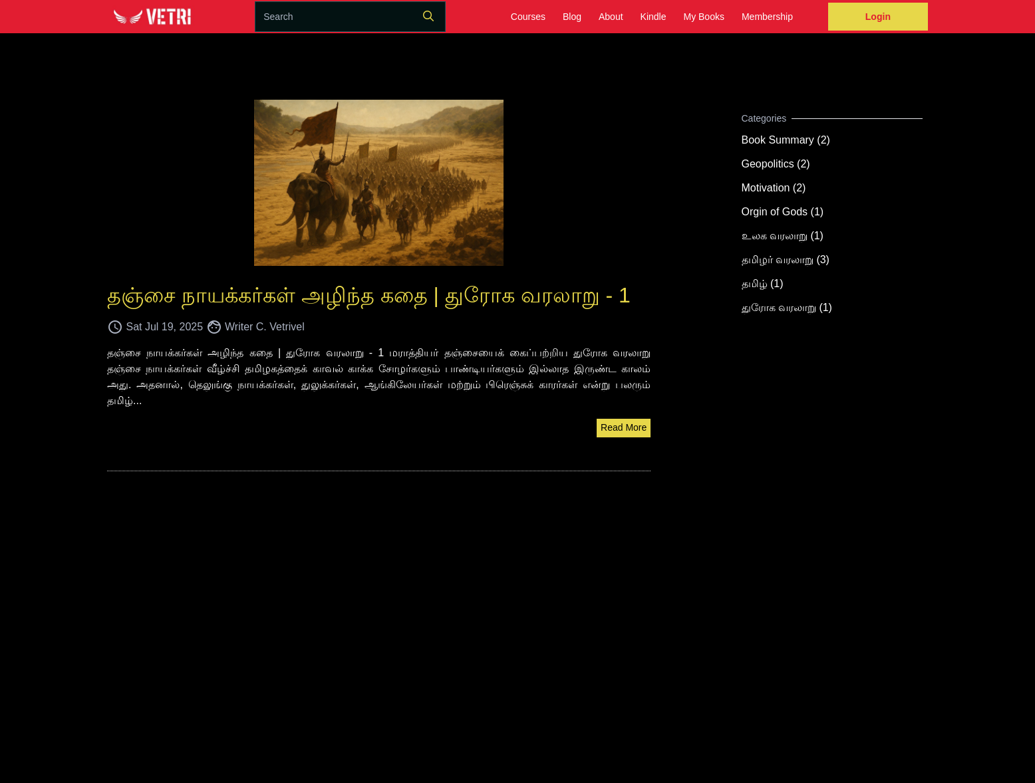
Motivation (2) (774, 187)
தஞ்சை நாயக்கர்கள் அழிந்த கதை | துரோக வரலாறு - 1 (369, 295)
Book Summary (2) (786, 140)
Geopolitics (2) (776, 163)
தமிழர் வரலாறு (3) (785, 259)
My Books (703, 16)
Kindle (653, 16)
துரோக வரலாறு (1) (787, 307)
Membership (767, 16)
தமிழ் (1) (763, 283)
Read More (624, 427)
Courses (528, 16)
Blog (572, 16)
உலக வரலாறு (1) (782, 235)
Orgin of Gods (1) (783, 211)
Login (878, 16)
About (611, 16)
